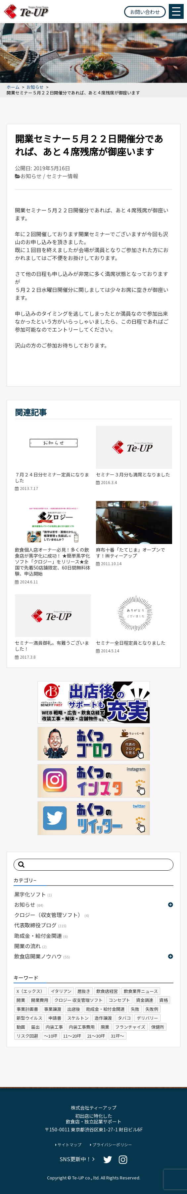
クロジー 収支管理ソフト (78, 1000)
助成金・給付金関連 (41, 936)
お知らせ (35, 87)
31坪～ (117, 1036)
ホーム (13, 87)
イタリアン (61, 991)
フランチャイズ (130, 1027)
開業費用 (39, 1000)
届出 (35, 1027)
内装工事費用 (82, 1027)
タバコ (124, 1018)
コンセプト (119, 1000)
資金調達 (144, 1000)
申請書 (54, 1018)
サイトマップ (68, 1144)
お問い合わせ (145, 11)
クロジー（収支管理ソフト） (51, 915)
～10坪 (50, 1036)
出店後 (73, 1009)
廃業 (105, 1027)
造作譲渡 (103, 1018)
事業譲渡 (52, 1009)
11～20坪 (72, 1036)
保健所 (157, 1027)
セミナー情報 (62, 176)
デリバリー (147, 1018)
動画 (21, 1027)
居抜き (83, 991)
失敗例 (151, 1009)
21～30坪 (96, 1036)
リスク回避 (27, 1036)
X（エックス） (31, 991)
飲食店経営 (107, 991)
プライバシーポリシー (111, 1144)
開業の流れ (30, 946)
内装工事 (54, 1027)
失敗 (135, 1009)
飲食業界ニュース (141, 991)
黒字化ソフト (33, 894)
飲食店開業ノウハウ (42, 956)
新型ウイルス (29, 1018)
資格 (163, 1000)
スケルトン (78, 1018)
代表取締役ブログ (40, 925)
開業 (21, 1000)
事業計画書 (27, 1009)
